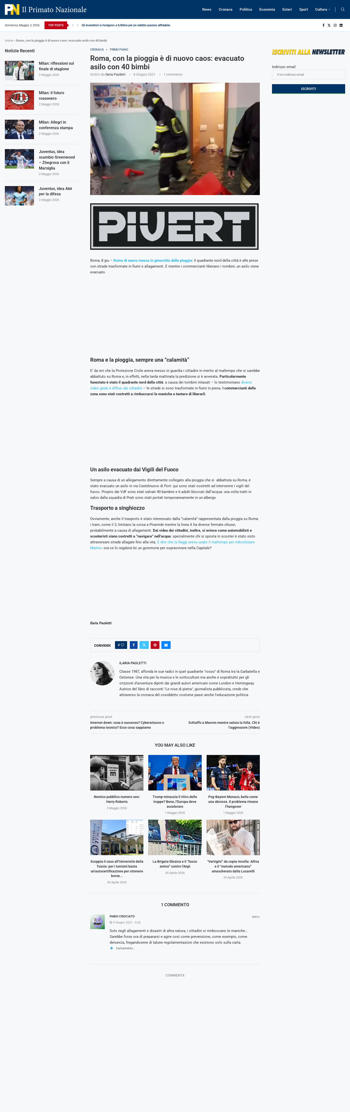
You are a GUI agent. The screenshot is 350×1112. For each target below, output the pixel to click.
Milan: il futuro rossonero (51, 95)
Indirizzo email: (308, 72)
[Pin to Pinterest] (155, 645)
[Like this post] (122, 645)
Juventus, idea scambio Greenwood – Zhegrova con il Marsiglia (57, 159)
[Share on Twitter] (144, 645)
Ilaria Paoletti (115, 74)
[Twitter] (329, 25)
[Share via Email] (166, 645)
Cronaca (225, 9)
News (206, 9)
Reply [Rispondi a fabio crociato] (256, 917)
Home (9, 40)
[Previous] (73, 25)
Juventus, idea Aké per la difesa (55, 191)
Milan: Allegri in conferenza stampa (56, 125)
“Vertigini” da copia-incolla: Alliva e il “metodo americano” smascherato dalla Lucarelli (233, 866)
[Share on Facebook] (134, 645)
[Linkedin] (341, 25)
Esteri (287, 9)
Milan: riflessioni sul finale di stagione (56, 66)
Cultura (321, 9)
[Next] (78, 25)
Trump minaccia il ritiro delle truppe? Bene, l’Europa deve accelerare (175, 801)
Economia (267, 9)
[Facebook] (323, 25)
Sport (303, 9)
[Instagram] (335, 25)
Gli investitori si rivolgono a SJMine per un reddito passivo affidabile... (127, 25)
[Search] (342, 9)
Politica (246, 9)
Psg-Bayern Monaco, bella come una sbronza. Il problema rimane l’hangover (233, 801)
